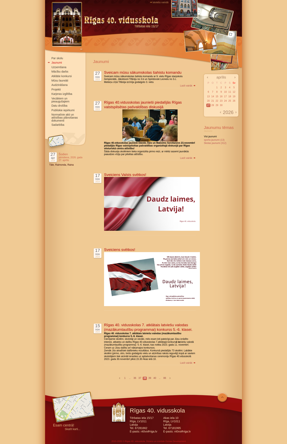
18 (229, 96)
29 (217, 105)
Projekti (56, 89)
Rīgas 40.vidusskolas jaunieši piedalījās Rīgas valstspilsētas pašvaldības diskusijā (143, 104)
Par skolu (57, 58)
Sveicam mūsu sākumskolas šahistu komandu (143, 72)
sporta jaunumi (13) (214, 140)
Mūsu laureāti (59, 80)
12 (234, 91)
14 (212, 96)
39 (149, 378)
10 (225, 91)
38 (145, 378)
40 (154, 378)
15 (217, 96)
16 (221, 96)
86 (164, 378)
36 (135, 378)
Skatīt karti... (72, 429)
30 (221, 105)
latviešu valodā (160, 2)
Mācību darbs (59, 71)
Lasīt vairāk (188, 85)
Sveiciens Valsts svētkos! (125, 175)
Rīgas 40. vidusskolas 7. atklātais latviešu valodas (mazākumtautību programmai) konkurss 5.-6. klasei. (148, 327)
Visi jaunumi (210, 136)
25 (229, 100)
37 (140, 378)
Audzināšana (59, 84)
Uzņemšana (58, 67)
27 (208, 105)
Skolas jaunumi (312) (215, 143)
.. (130, 378)
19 (234, 96)
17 (225, 96)
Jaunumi (56, 62)
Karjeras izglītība (61, 93)
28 (212, 105)
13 (208, 96)
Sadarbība (57, 124)
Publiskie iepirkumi (63, 110)
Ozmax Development (175, 441)
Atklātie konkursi (61, 76)
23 (221, 100)
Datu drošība (59, 105)
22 (217, 100)
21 (212, 100)
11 (229, 91)
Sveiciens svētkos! (119, 250)
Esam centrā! (63, 425)
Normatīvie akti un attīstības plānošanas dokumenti (64, 117)
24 (225, 100)
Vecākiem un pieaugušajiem (60, 100)
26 (234, 100)
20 (208, 100)
